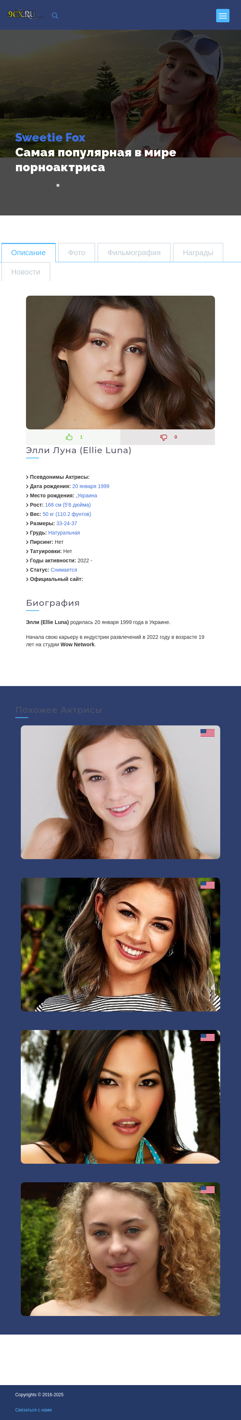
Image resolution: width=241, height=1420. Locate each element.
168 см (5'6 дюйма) (68, 505)
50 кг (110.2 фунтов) (67, 514)
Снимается (64, 570)
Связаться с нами (33, 1410)
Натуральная (64, 533)
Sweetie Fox (50, 137)
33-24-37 (66, 523)
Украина (87, 495)
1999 (103, 486)
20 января (84, 486)
